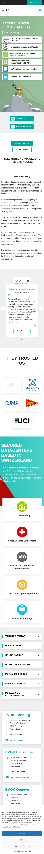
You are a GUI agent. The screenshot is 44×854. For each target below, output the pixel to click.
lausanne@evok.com (20, 777)
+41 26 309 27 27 (17, 734)
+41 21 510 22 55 (18, 772)
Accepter (22, 833)
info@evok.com (17, 740)
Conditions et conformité (22, 851)
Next (41, 308)
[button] (40, 808)
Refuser (22, 840)
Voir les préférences (22, 846)
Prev (3, 308)
